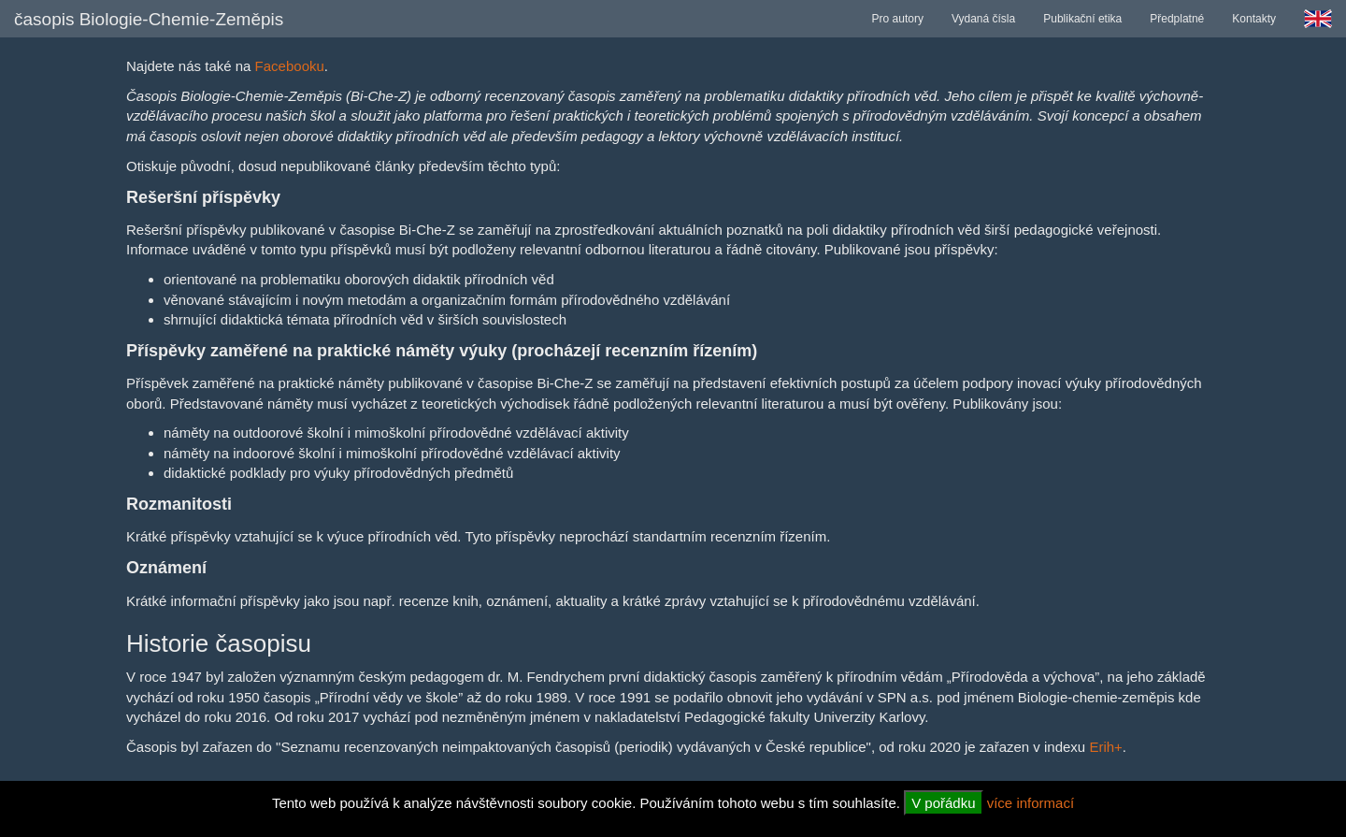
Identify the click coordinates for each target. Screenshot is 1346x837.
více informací (1030, 803)
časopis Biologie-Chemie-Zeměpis (148, 19)
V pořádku (943, 803)
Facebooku (289, 66)
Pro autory (898, 18)
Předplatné (1177, 18)
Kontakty (1254, 18)
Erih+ (1105, 747)
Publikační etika (1082, 18)
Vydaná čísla (983, 18)
